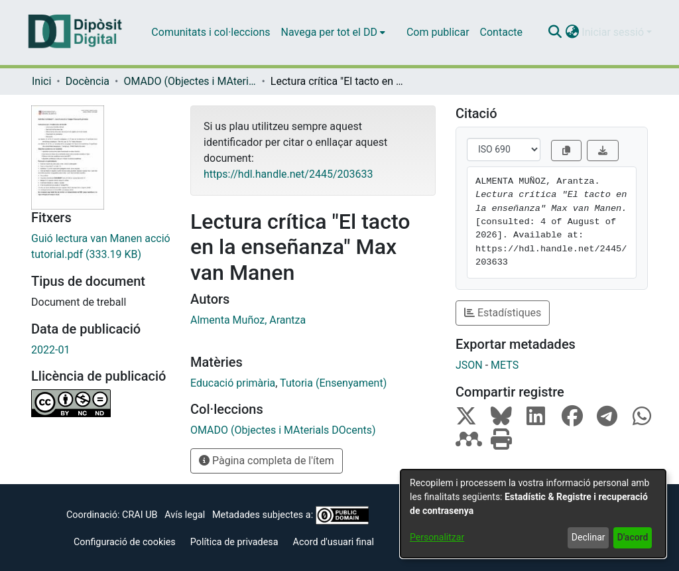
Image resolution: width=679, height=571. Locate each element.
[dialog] (533, 514)
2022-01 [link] (50, 350)
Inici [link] (41, 81)
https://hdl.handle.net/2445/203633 (288, 174)
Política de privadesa (234, 542)
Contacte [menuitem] (501, 32)
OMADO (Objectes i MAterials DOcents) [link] (189, 81)
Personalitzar (437, 537)
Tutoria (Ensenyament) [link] (333, 383)
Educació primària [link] (232, 383)
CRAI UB (139, 515)
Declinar (588, 537)
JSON (469, 365)
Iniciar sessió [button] (614, 32)
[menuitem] (333, 32)
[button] (554, 32)
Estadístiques (502, 312)
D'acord (632, 537)
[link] (100, 247)
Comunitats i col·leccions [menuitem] (210, 32)
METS (505, 365)
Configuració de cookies (125, 542)
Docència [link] (87, 81)
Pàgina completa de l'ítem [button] (266, 460)
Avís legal (184, 515)
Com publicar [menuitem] (437, 32)
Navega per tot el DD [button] (329, 32)
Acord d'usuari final (334, 542)
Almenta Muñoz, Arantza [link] (248, 320)
